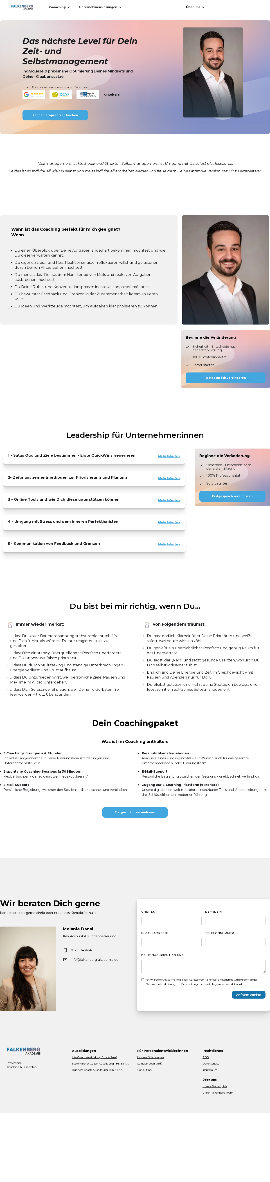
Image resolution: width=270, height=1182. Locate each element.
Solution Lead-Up (149, 1063)
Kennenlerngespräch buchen (55, 115)
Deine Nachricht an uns (162, 955)
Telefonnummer (219, 933)
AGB (205, 1057)
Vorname (149, 912)
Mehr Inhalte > (169, 456)
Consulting (144, 1069)
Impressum (209, 1069)
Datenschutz (210, 1063)
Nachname (214, 912)
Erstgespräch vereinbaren (225, 377)
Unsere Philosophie (214, 1086)
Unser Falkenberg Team (217, 1092)
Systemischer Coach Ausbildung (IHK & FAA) (101, 1063)
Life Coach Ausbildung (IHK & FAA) (94, 1057)
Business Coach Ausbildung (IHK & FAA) (98, 1069)
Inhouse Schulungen (150, 1057)
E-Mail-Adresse (154, 933)
